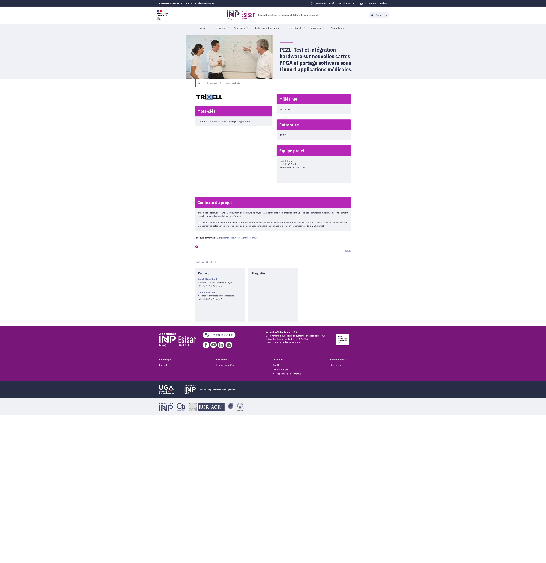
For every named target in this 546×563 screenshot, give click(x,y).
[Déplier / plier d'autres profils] (321, 3)
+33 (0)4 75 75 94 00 (219, 335)
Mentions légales (281, 369)
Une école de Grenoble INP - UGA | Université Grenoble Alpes (186, 3)
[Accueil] (199, 83)
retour (348, 250)
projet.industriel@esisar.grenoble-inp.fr (238, 237)
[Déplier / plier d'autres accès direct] (343, 3)
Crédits (276, 365)
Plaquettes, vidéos (225, 365)
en (385, 3)
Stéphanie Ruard (207, 292)
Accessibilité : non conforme (287, 373)
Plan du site (336, 365)
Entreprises (212, 83)
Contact (163, 365)
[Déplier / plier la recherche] (379, 15)
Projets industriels (232, 83)
